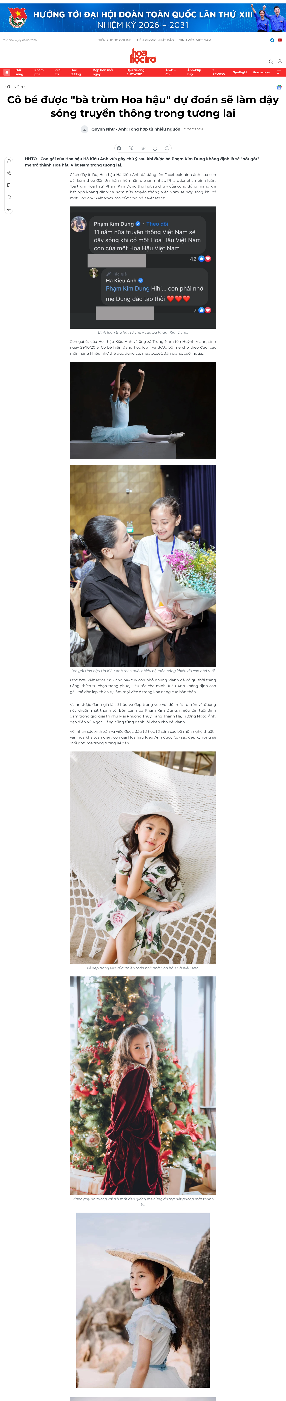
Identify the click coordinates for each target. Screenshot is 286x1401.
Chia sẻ (8, 173)
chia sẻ (118, 148)
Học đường (76, 72)
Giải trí (58, 72)
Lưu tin (8, 185)
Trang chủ (6, 72)
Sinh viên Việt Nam (195, 40)
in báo (155, 148)
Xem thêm (279, 72)
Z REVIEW (218, 72)
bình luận (167, 148)
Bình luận (8, 197)
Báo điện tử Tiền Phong (143, 56)
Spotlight (240, 72)
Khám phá (39, 72)
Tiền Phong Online (114, 40)
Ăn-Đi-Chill (170, 72)
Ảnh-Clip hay (194, 72)
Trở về (8, 209)
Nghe (8, 161)
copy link (143, 148)
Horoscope (261, 72)
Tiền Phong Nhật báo (155, 40)
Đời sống (19, 72)
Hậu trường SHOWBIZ (135, 72)
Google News (279, 87)
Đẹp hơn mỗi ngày (103, 72)
